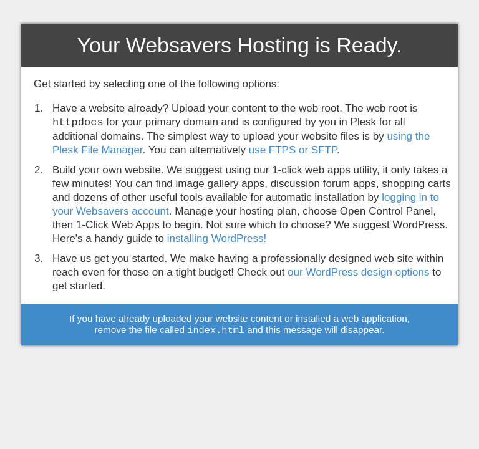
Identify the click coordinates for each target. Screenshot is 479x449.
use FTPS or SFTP (293, 150)
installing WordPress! (216, 238)
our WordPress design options (358, 272)
